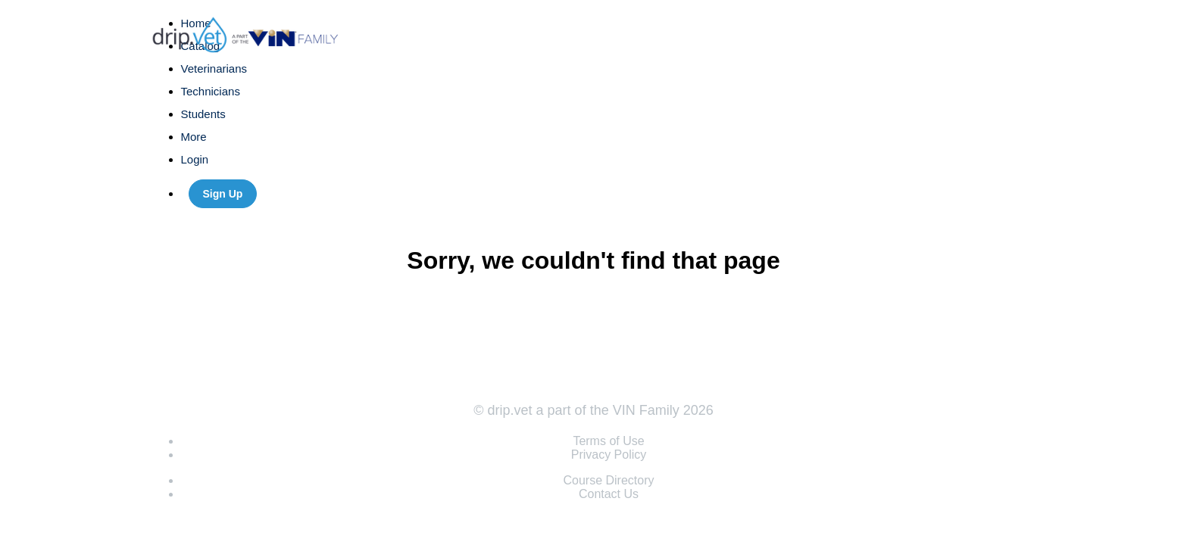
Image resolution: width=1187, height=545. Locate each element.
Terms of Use (608, 440)
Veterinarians (214, 68)
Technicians (210, 91)
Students (203, 113)
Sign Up (223, 194)
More (195, 136)
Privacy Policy (609, 454)
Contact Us (609, 493)
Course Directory (608, 480)
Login (195, 159)
